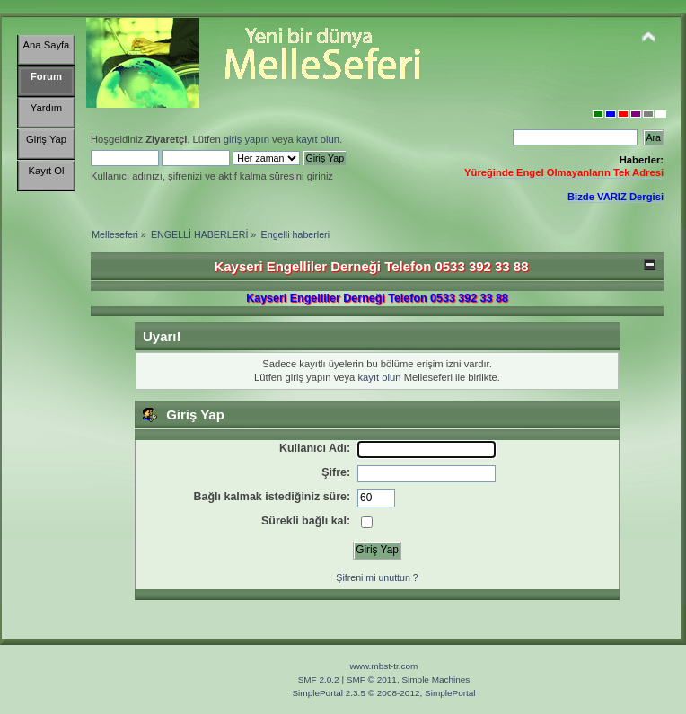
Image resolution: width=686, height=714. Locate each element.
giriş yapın (246, 139)
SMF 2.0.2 (318, 679)
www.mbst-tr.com (384, 666)
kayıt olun (317, 139)
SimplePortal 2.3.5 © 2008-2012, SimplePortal (383, 693)
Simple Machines (435, 679)
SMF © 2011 (372, 679)
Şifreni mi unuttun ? (377, 577)
